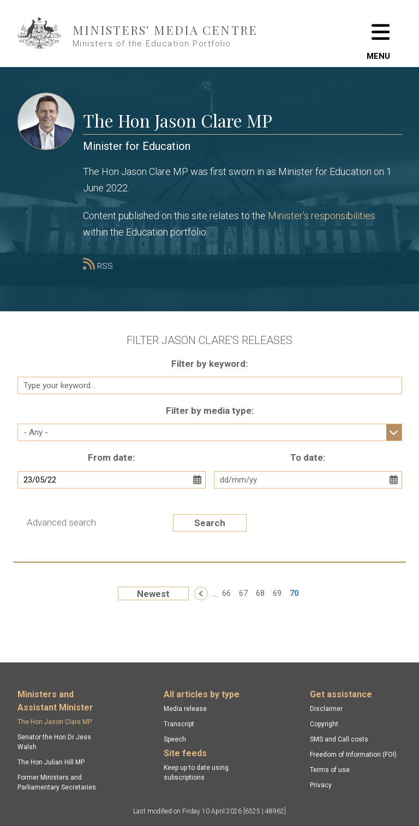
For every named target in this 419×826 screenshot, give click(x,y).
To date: (307, 457)
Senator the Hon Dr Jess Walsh (54, 742)
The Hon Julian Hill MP (51, 762)
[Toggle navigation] (378, 33)
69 (277, 593)
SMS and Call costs (339, 739)
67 (243, 593)
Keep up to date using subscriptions (196, 772)
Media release (185, 709)
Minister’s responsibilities (321, 215)
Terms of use (330, 770)
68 (260, 593)
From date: (111, 457)
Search (209, 522)
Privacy (321, 785)
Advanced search (61, 522)
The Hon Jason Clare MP (54, 722)
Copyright (324, 724)
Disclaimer (326, 709)
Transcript (179, 724)
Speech (175, 739)
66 (226, 593)
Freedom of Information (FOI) (353, 754)
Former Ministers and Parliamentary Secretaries (56, 782)
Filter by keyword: (209, 363)
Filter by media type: (210, 410)
